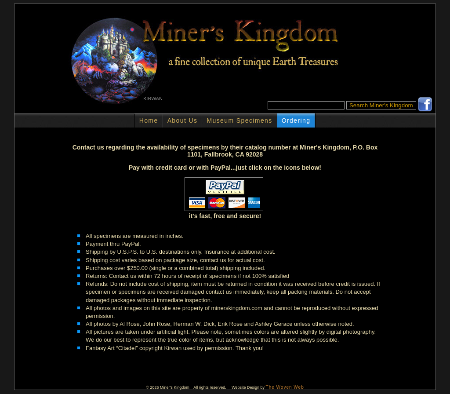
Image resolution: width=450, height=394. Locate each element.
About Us (182, 120)
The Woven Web (285, 387)
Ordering (296, 120)
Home (148, 120)
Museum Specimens (239, 120)
